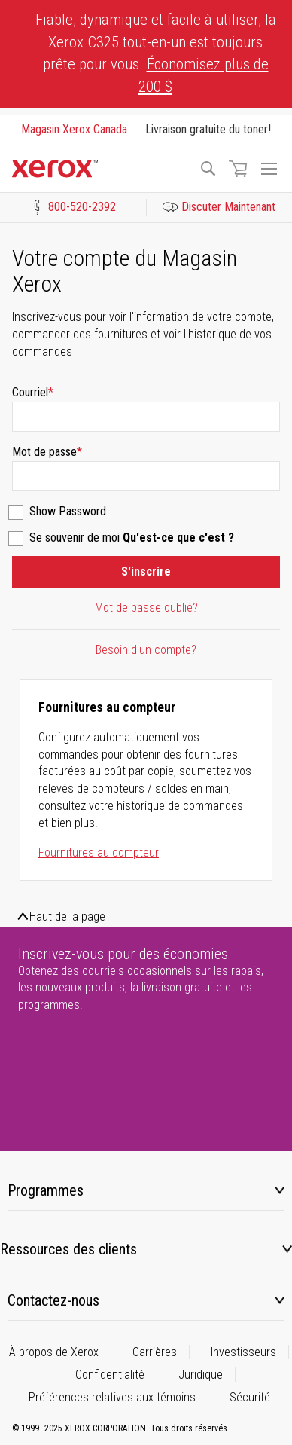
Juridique (200, 1374)
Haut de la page (67, 916)
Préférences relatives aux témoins (112, 1397)
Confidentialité (109, 1374)
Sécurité (250, 1397)
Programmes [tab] (46, 1190)
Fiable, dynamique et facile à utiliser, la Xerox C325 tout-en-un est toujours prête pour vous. (155, 53)
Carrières (154, 1352)
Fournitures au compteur (98, 852)
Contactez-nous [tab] (53, 1300)
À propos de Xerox (54, 1352)
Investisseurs (243, 1352)
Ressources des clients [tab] (68, 1249)
